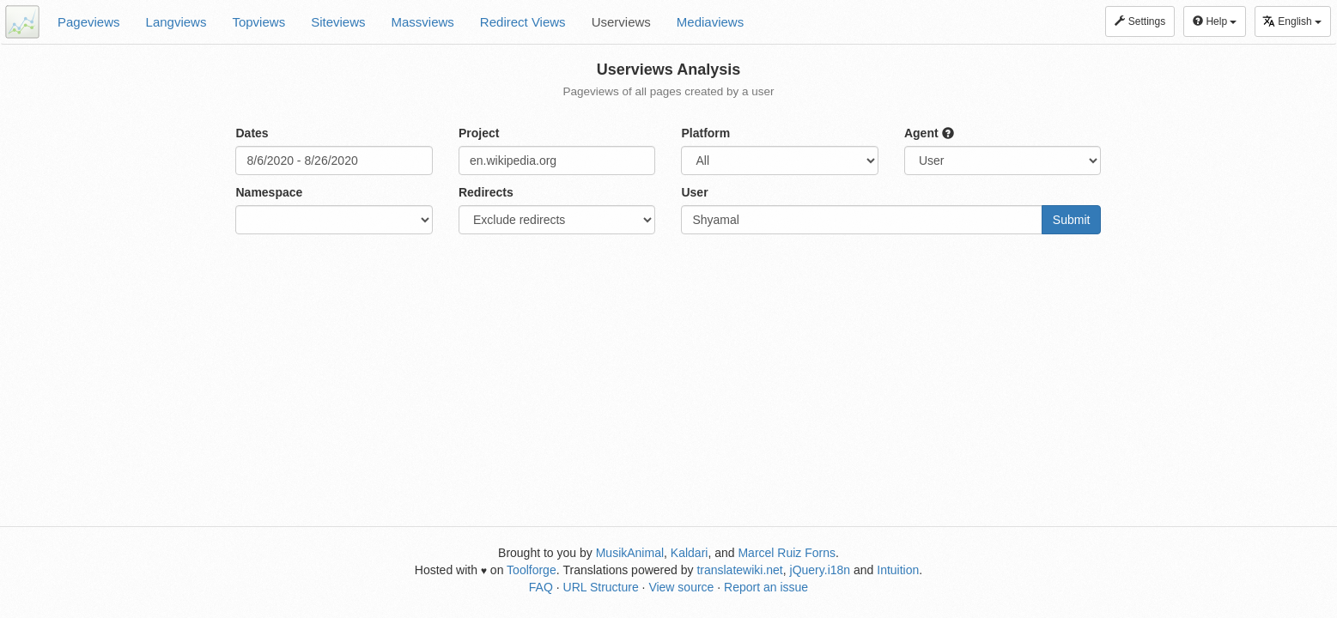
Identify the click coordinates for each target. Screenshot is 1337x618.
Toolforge (531, 570)
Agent (929, 133)
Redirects (486, 192)
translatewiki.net (739, 570)
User (694, 192)
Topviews (258, 22)
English (1292, 21)
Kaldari (689, 553)
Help (1215, 21)
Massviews (423, 22)
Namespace (268, 192)
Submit (1072, 220)
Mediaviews (710, 22)
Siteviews (338, 22)
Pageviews (89, 22)
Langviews (176, 22)
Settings (1140, 21)
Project (479, 133)
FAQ (541, 587)
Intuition (898, 570)
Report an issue (766, 587)
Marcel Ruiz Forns (787, 553)
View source (681, 587)
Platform (705, 133)
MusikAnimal (630, 553)
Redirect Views (523, 22)
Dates (251, 133)
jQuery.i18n (820, 570)
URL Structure (601, 587)
